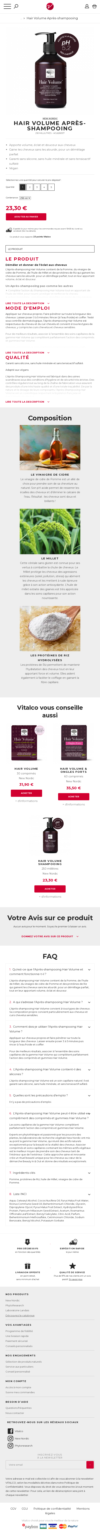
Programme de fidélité (19, 1331)
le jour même (72, 1246)
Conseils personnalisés (19, 1346)
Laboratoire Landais (17, 1310)
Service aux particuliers (19, 1366)
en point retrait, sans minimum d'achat (27, 1271)
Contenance (12, 197)
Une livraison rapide (17, 1336)
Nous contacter (15, 1413)
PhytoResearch (15, 1305)
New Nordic (50, 118)
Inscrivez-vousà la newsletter (50, 1456)
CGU (25, 1508)
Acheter (26, 793)
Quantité (10, 187)
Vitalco (15, 1431)
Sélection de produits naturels (24, 1361)
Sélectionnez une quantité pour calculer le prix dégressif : (33, 180)
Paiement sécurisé (17, 1340)
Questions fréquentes (18, 1407)
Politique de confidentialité (52, 1508)
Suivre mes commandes (20, 1392)
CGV (13, 1508)
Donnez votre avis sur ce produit (50, 936)
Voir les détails (28, 231)
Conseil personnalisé (18, 1371)
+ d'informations (26, 801)
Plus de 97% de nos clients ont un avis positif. (72, 1271)
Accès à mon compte (18, 1387)
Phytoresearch (20, 1445)
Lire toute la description (28, 303)
